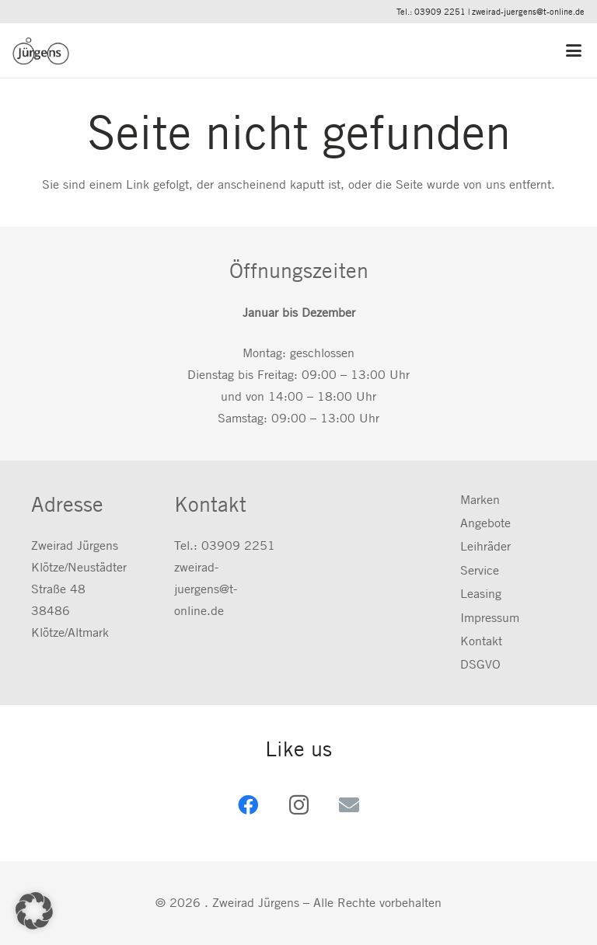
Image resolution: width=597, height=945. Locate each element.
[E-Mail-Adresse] (349, 805)
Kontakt (481, 641)
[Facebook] (248, 805)
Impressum (489, 617)
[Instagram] (299, 805)
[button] (575, 50)
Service (479, 570)
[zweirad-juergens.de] (40, 50)
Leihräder (485, 546)
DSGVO (480, 664)
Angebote (485, 523)
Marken (480, 499)
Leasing (480, 593)
